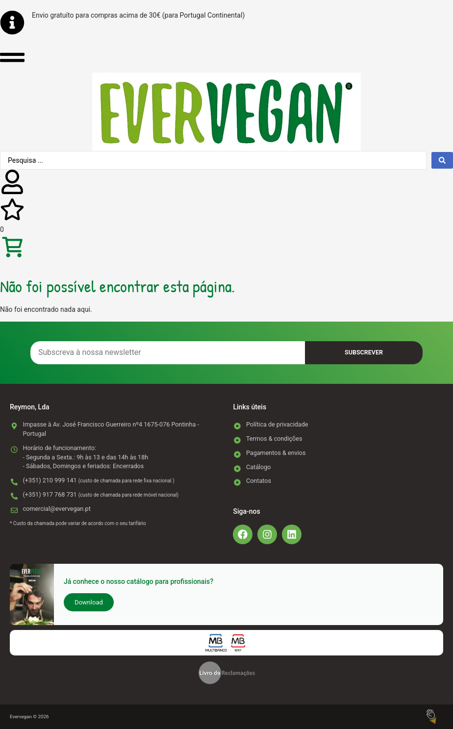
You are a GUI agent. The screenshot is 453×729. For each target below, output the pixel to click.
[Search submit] (442, 160)
